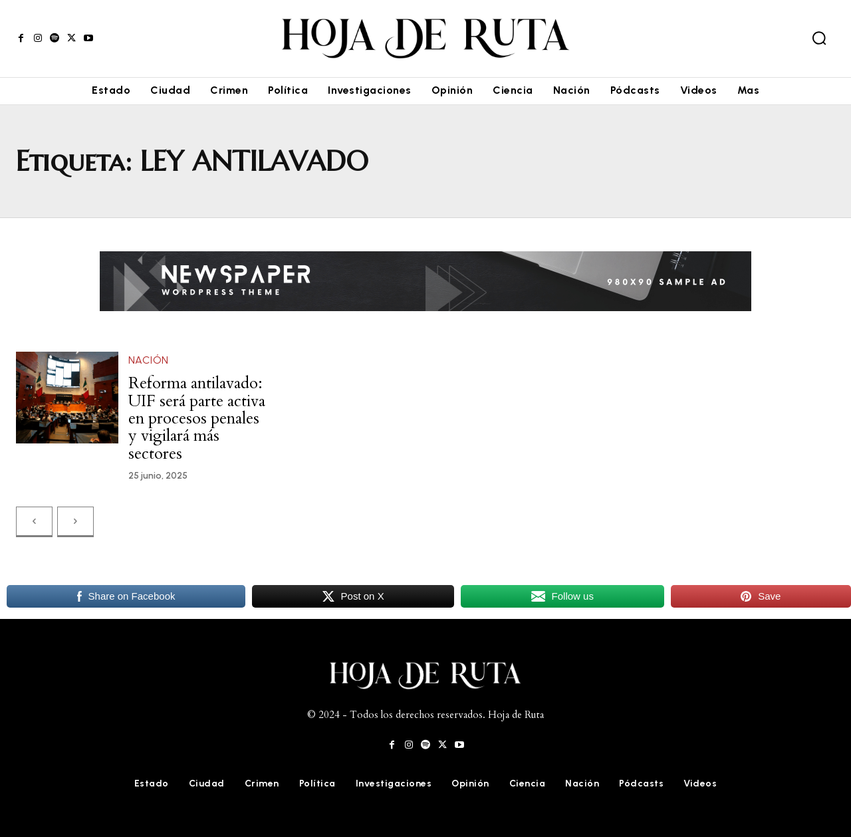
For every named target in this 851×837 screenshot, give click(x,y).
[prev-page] (34, 522)
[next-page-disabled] (75, 522)
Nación (148, 360)
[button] (819, 38)
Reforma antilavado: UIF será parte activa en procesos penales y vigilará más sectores (196, 418)
